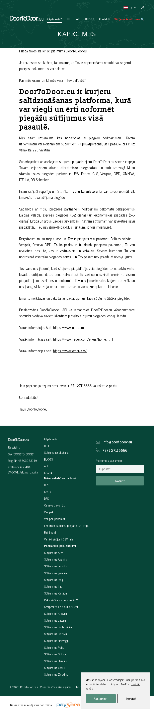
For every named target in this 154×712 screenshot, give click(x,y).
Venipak (49, 524)
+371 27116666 (115, 461)
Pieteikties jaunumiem (109, 471)
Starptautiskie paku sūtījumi (61, 619)
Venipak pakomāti (55, 531)
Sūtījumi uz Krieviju (55, 625)
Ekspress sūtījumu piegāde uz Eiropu (66, 537)
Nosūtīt (120, 492)
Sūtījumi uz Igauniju (55, 585)
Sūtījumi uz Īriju (53, 598)
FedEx (47, 504)
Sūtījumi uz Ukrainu (55, 673)
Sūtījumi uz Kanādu (55, 605)
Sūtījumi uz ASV (53, 564)
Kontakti (104, 18)
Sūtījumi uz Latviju (55, 632)
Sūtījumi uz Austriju (55, 571)
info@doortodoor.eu (117, 453)
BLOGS (89, 18)
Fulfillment (50, 544)
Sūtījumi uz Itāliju (54, 592)
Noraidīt (131, 698)
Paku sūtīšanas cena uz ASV (61, 612)
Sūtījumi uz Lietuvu (55, 646)
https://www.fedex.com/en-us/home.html (83, 339)
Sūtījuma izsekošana (56, 464)
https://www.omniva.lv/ (70, 351)
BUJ (69, 18)
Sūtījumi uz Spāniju (55, 666)
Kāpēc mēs (50, 451)
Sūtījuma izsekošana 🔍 (129, 18)
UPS (46, 497)
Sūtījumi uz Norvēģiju (56, 653)
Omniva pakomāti (54, 517)
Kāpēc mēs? (54, 18)
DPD (46, 510)
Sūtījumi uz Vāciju (54, 679)
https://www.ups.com (68, 327)
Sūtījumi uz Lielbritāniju (58, 639)
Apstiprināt (100, 698)
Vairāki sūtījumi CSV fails (58, 551)
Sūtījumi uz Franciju (55, 578)
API (78, 18)
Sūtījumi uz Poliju (54, 659)
